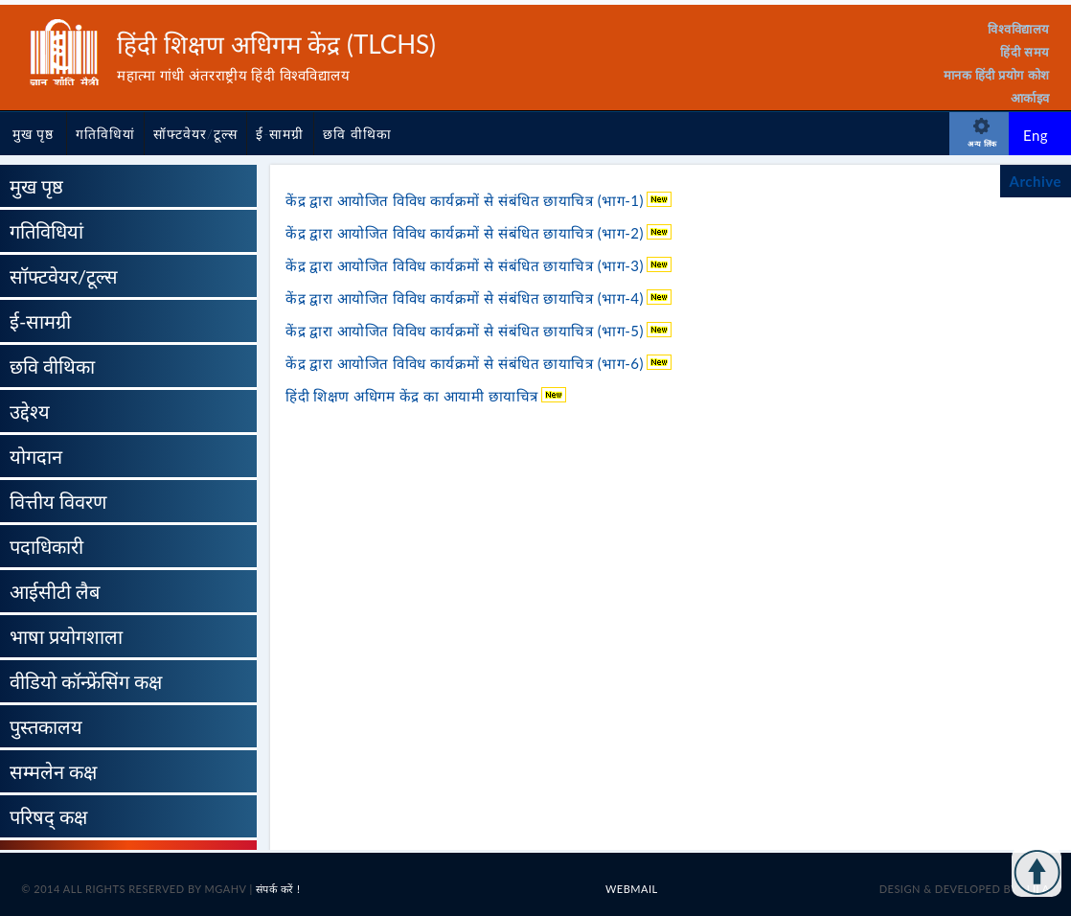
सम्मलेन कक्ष (53, 771)
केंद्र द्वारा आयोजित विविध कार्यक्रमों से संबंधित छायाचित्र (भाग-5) (466, 330)
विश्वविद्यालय (1019, 28)
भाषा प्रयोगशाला (66, 636)
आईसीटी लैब (55, 591)
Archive (1035, 181)
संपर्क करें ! (278, 888)
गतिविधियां (105, 134)
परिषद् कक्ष (48, 816)
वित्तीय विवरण (58, 501)
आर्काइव (1030, 97)
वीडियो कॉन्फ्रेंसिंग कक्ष (86, 681)
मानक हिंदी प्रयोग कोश (997, 74)
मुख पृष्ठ (33, 134)
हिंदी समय (1024, 51)
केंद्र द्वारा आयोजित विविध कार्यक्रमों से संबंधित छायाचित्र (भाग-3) (466, 265)
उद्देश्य (30, 411)
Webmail (631, 888)
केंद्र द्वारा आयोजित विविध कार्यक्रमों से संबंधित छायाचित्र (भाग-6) (466, 363)
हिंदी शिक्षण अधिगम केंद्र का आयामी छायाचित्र (413, 395)
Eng (1035, 135)
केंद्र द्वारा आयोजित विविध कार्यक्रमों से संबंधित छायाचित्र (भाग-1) (466, 200)
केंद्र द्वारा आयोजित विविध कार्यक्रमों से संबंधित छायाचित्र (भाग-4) (466, 298)
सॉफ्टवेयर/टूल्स (195, 134)
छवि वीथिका (357, 134)
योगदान (36, 456)
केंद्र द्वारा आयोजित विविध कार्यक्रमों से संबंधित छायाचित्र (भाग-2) (466, 232)
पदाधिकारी (46, 546)
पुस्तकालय (46, 726)
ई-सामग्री (280, 134)
